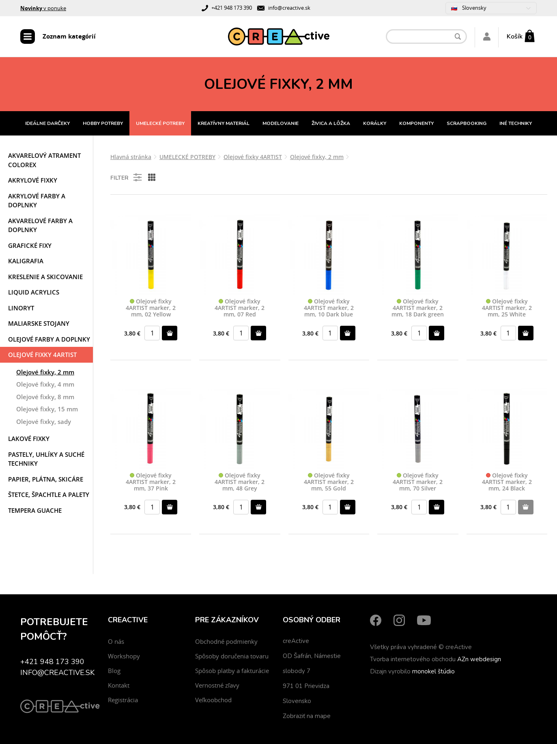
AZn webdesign (479, 659)
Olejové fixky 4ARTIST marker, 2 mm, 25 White (507, 308)
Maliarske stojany (38, 323)
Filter (126, 177)
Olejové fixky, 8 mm (45, 397)
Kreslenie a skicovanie (45, 277)
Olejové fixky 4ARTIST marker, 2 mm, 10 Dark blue (329, 308)
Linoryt (21, 308)
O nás (116, 641)
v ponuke (43, 8)
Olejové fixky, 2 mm (45, 372)
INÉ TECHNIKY (515, 123)
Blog (114, 671)
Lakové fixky (28, 438)
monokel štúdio (433, 671)
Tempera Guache (35, 510)
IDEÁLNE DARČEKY (47, 123)
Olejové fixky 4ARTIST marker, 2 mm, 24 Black (507, 482)
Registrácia (123, 700)
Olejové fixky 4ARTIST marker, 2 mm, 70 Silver (418, 482)
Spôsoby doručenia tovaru (232, 656)
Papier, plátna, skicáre (45, 479)
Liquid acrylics (33, 292)
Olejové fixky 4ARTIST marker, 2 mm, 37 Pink (151, 482)
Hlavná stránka (130, 157)
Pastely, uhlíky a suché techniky (46, 459)
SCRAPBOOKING (466, 123)
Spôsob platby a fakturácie (232, 671)
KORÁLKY (374, 123)
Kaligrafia (25, 261)
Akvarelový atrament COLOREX (44, 160)
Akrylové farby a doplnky (36, 200)
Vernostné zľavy (217, 685)
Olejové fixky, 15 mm (47, 409)
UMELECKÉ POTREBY (160, 123)
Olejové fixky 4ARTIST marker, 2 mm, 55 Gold (329, 482)
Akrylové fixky (32, 180)
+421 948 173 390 (231, 7)
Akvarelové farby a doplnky (40, 225)
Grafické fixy (30, 245)
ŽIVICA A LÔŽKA (331, 123)
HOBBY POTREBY (103, 123)
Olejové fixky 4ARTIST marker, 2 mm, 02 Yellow (151, 308)
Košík (515, 36)
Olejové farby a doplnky (49, 339)
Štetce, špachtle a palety (48, 494)
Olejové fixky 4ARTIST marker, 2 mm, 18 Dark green (417, 308)
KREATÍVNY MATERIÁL (223, 123)
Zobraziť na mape (307, 716)
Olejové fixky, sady (43, 421)
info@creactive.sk (289, 7)
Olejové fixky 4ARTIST (42, 354)
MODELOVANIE (280, 123)
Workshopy (124, 656)
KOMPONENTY (416, 123)
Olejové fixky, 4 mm (45, 384)
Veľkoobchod (213, 700)
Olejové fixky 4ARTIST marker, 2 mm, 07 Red (240, 308)
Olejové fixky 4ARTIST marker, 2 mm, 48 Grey (240, 482)
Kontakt (118, 685)
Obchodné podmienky (226, 641)
